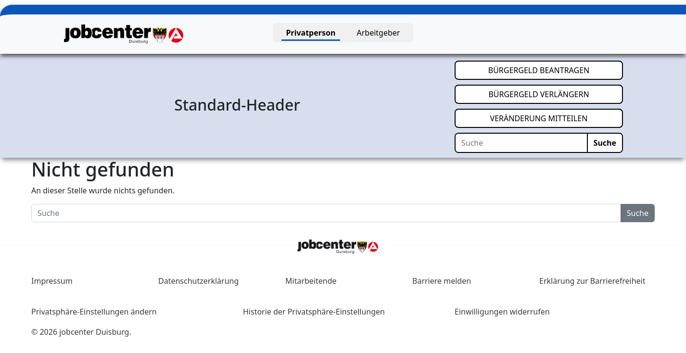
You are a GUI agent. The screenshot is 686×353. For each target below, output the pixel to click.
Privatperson (311, 32)
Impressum (52, 281)
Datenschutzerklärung (198, 281)
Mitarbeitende (311, 281)
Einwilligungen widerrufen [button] (502, 311)
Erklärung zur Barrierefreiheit (592, 281)
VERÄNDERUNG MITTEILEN (556, 118)
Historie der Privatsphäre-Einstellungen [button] (314, 311)
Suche (605, 143)
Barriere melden (441, 281)
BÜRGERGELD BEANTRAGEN (555, 70)
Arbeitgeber (378, 32)
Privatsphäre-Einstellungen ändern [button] (94, 311)
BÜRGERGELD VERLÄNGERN (555, 94)
